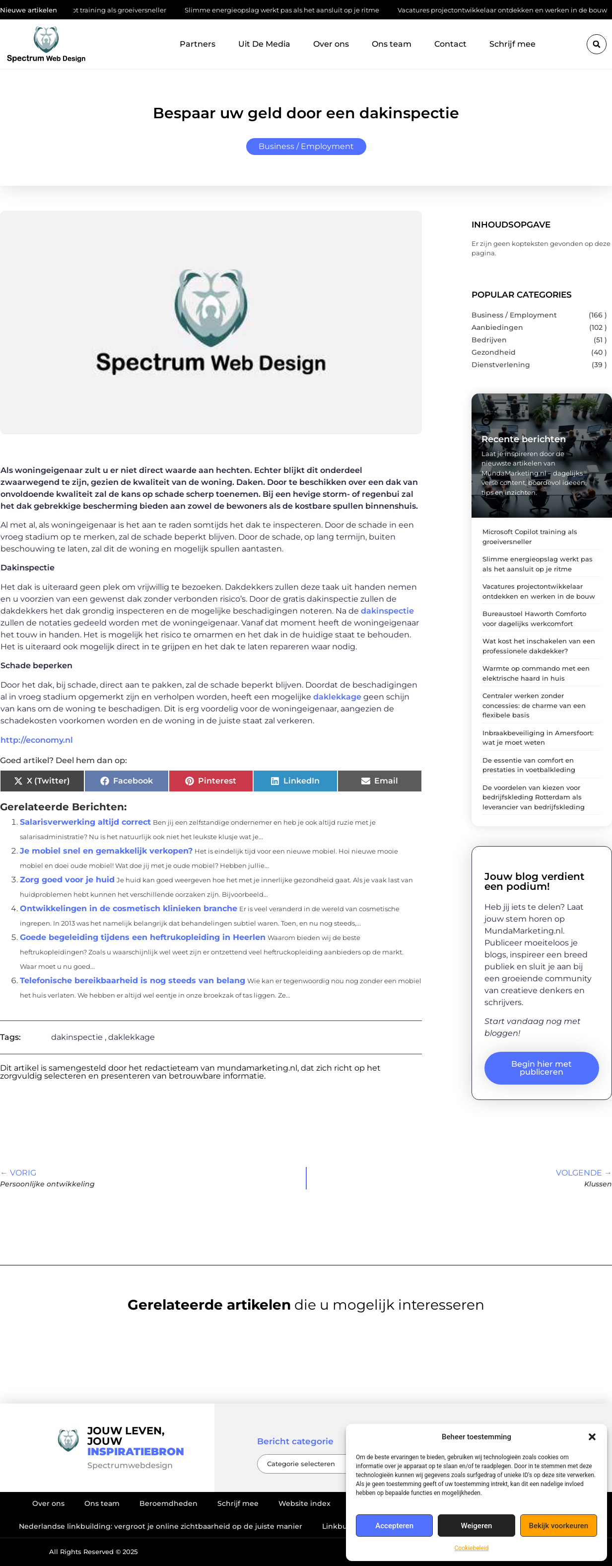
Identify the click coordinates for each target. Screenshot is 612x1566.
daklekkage (337, 697)
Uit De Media (264, 44)
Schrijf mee (512, 44)
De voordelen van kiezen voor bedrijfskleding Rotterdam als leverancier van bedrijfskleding (533, 797)
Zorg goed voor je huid (67, 879)
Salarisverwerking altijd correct (85, 822)
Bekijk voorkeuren (558, 1525)
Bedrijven (489, 340)
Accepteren (394, 1525)
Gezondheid (494, 352)
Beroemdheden (168, 1503)
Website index (304, 1503)
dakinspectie (387, 611)
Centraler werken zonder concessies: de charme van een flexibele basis (534, 705)
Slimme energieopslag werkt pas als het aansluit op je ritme (314, 10)
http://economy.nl (36, 740)
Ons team (391, 44)
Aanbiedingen (497, 327)
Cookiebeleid (472, 1548)
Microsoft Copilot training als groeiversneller (128, 10)
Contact (450, 44)
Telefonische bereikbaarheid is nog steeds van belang (132, 980)
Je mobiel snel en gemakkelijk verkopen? (106, 851)
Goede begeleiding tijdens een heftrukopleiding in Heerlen (143, 937)
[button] (592, 1437)
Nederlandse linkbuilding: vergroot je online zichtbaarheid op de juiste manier (160, 1526)
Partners (197, 44)
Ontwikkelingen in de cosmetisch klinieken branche (128, 908)
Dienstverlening (501, 365)
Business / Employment (306, 146)
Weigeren (476, 1525)
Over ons (331, 44)
